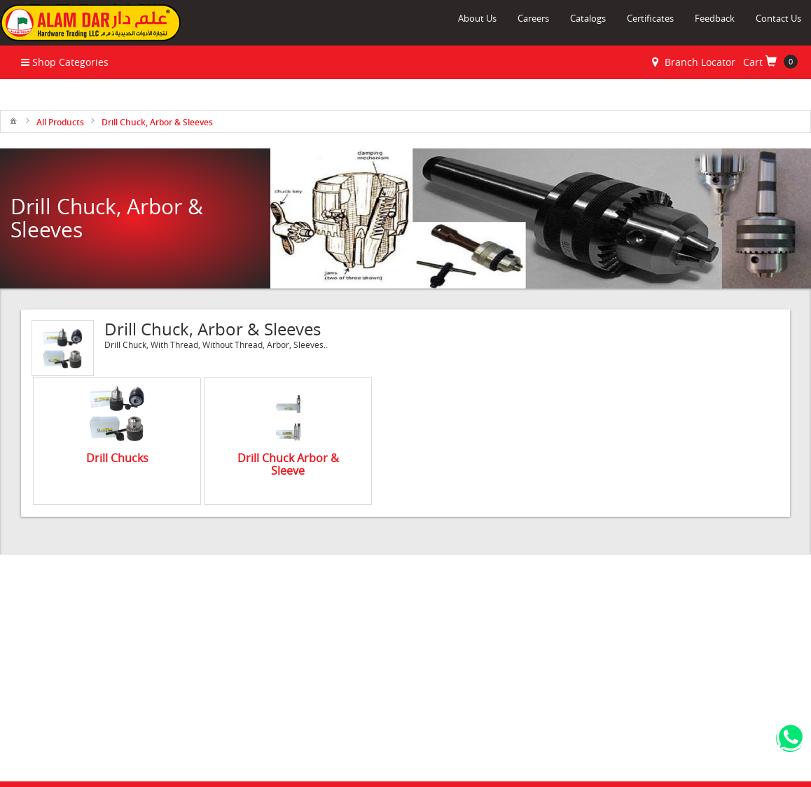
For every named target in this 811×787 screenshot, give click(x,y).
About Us (477, 18)
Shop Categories (65, 62)
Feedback (715, 18)
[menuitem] (13, 120)
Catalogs (588, 18)
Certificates (650, 18)
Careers (533, 18)
